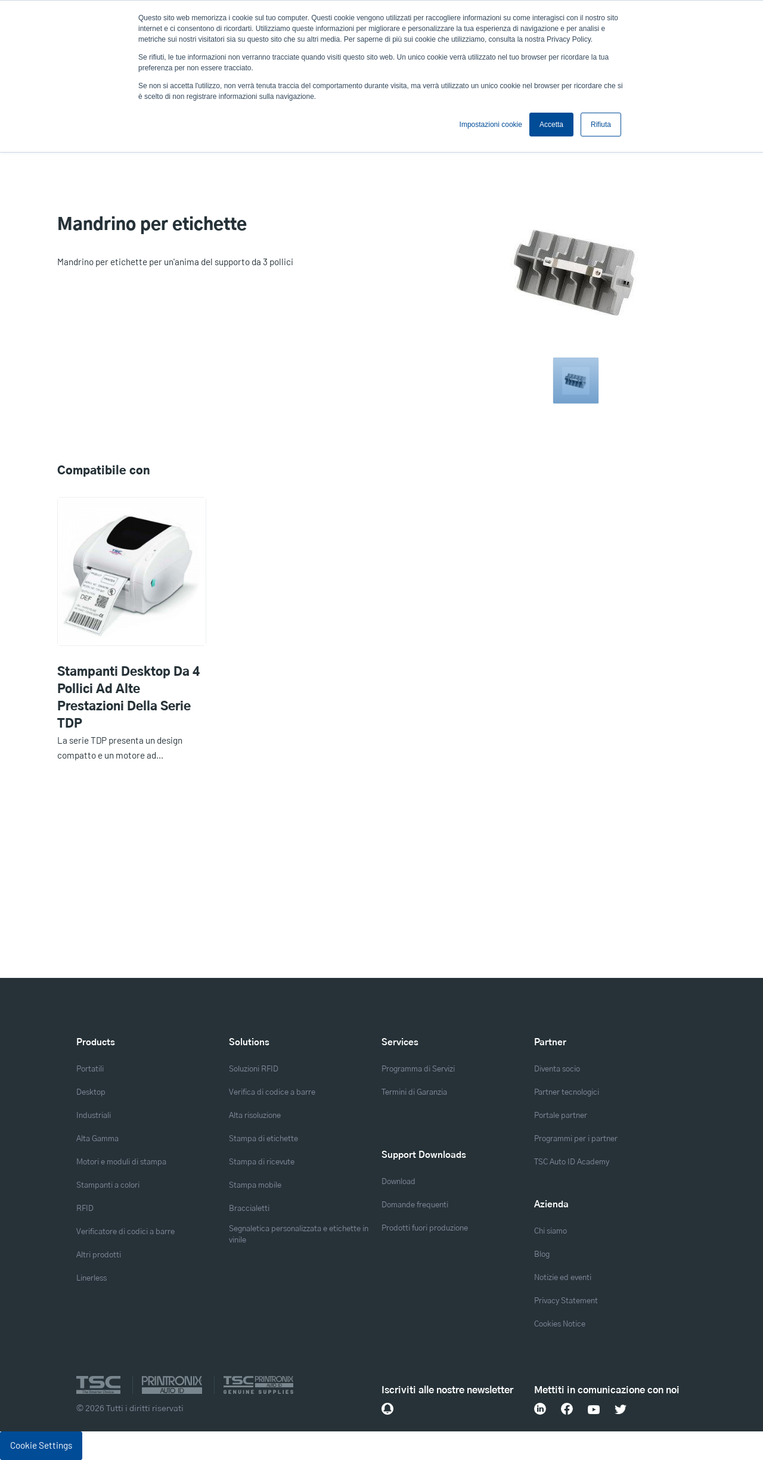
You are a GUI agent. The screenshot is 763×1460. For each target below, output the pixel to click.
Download (398, 1182)
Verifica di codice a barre (272, 1092)
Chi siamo (550, 1231)
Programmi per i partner (576, 1139)
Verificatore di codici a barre (125, 1232)
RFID (85, 1209)
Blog (542, 1255)
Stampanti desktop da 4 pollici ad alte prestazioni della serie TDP (128, 698)
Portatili (90, 1069)
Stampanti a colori (107, 1185)
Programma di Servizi (418, 1069)
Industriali (93, 1116)
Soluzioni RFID (253, 1069)
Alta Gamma (97, 1139)
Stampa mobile (255, 1185)
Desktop (91, 1092)
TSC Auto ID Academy (571, 1162)
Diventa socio (557, 1069)
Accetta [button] (551, 124)
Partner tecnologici (566, 1092)
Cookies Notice (559, 1324)
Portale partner (560, 1116)
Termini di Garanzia (414, 1092)
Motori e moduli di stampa (121, 1162)
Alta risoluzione (255, 1116)
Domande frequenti (415, 1205)
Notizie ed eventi (562, 1278)
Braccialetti (249, 1209)
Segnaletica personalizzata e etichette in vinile (298, 1234)
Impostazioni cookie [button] (491, 124)
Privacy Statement (566, 1301)
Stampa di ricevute (261, 1162)
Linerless (91, 1278)
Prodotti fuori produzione (425, 1228)
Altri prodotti (98, 1255)
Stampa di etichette (263, 1139)
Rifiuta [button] (601, 124)
